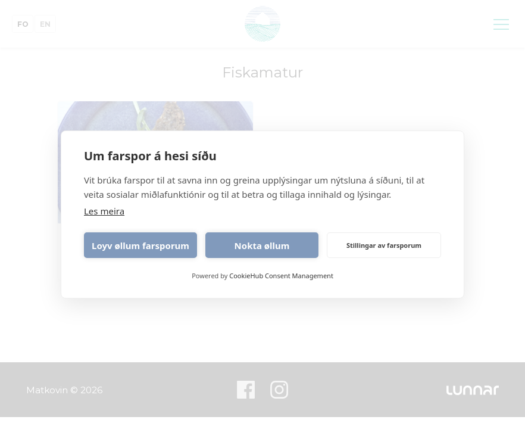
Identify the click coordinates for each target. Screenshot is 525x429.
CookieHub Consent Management (281, 275)
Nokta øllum (262, 245)
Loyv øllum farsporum (140, 245)
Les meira (104, 211)
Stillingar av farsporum (383, 245)
